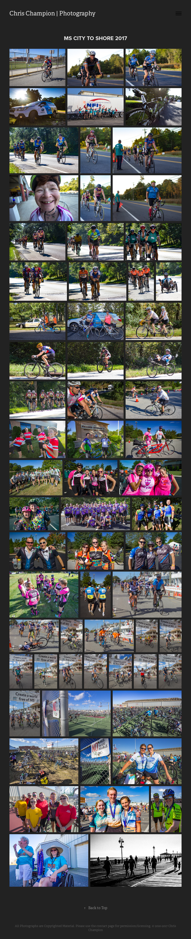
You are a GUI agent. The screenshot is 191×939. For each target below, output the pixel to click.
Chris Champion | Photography (52, 13)
